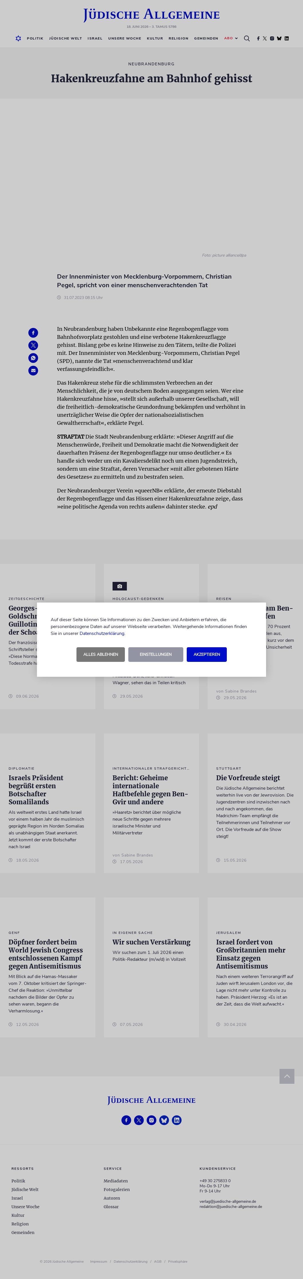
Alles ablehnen (100, 654)
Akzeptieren (207, 654)
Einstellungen (156, 654)
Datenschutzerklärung (102, 633)
